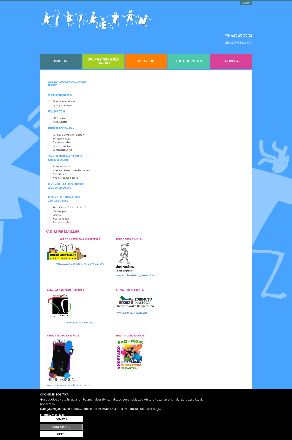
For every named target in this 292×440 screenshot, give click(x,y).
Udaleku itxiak (57, 94)
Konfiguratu (230, 425)
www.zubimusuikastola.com (183, 147)
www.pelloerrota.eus (110, 253)
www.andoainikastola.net (131, 157)
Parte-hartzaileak (62, 125)
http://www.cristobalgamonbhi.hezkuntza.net (192, 309)
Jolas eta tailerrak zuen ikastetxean (72, 153)
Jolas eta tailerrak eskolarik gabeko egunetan (65, 141)
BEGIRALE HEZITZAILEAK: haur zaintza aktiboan (64, 182)
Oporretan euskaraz (60, 78)
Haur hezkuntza (62, 129)
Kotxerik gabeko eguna (65, 160)
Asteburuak (59, 157)
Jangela (57, 198)
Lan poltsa (231, 44)
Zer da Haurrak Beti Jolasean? (69, 118)
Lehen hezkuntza (62, 132)
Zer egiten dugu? (62, 121)
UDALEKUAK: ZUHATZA (189, 44)
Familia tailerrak (61, 149)
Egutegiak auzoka (62, 88)
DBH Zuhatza (60, 105)
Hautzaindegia (61, 201)
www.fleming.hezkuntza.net (114, 356)
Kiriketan (60, 44)
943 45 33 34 (241, 16)
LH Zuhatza (59, 101)
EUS (244, 3)
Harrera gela (59, 194)
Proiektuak (146, 44)
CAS (248, 3)
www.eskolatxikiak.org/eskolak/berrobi (188, 110)
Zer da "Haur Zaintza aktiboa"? (69, 190)
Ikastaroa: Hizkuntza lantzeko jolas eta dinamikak (66, 169)
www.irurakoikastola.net (112, 304)
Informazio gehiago (52, 435)
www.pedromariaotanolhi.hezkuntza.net (121, 220)
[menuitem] (61, 44)
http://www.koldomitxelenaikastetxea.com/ (131, 99)
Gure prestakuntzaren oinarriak (103, 44)
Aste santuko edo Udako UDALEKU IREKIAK (67, 66)
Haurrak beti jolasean (61, 111)
